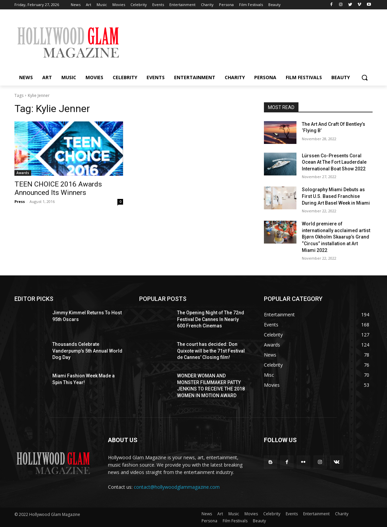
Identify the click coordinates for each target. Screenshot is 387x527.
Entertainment (316, 514)
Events (292, 514)
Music (233, 514)
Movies (251, 514)
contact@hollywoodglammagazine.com (177, 487)
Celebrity (271, 514)
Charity (341, 514)
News (207, 514)
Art (220, 514)
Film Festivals (235, 521)
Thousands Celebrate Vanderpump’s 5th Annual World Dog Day (87, 350)
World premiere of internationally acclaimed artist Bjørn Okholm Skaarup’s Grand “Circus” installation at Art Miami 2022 (336, 237)
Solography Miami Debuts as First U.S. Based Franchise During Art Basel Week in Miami (336, 196)
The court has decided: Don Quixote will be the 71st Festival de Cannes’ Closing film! (211, 350)
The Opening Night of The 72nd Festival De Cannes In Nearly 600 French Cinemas (210, 319)
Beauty (259, 521)
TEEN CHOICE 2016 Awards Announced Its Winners (58, 188)
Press (19, 201)
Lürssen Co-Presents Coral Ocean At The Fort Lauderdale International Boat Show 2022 (334, 162)
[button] (364, 77)
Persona (209, 521)
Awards (22, 172)
